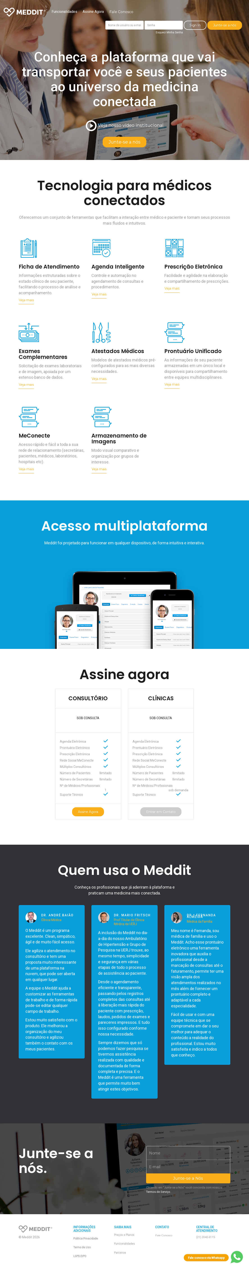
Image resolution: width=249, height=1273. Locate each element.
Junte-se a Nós (188, 1178)
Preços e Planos (124, 1234)
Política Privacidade (85, 1238)
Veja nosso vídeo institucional (124, 126)
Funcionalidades (64, 11)
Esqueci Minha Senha (169, 32)
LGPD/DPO (79, 1256)
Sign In (195, 25)
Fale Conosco (121, 12)
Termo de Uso (82, 1247)
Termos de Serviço (158, 1191)
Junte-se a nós (224, 25)
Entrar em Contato (161, 812)
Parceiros (120, 1252)
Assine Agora (93, 11)
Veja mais (26, 300)
